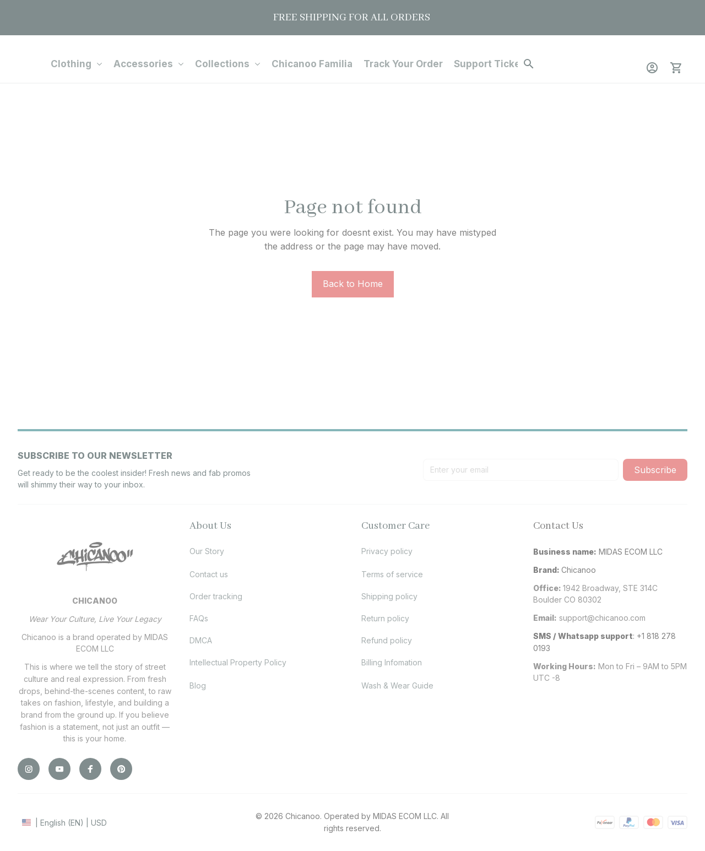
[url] (602, 618)
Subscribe (655, 469)
